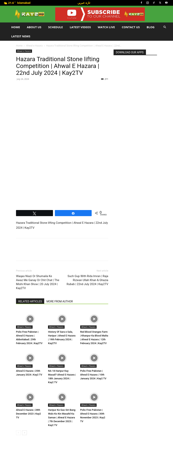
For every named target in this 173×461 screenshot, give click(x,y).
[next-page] (24, 432)
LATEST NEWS (20, 36)
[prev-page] (18, 432)
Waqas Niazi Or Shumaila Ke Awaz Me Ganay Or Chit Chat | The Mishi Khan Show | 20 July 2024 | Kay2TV (37, 282)
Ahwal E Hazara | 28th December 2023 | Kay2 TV (28, 413)
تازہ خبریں (84, 3)
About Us (34, 27)
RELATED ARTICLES (30, 301)
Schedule (55, 27)
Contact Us (131, 27)
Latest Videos (80, 27)
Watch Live (106, 27)
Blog (151, 27)
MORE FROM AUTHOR (59, 301)
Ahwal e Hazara (34, 45)
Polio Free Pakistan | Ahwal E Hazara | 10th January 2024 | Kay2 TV (93, 374)
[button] (164, 27)
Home (15, 27)
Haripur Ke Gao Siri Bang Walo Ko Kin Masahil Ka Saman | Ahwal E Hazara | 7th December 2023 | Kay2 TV (61, 417)
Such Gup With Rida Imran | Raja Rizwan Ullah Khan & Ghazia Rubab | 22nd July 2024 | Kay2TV (87, 280)
